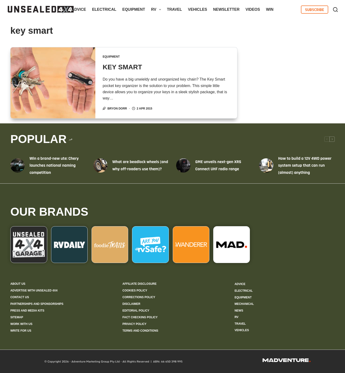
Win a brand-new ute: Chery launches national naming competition (54, 165)
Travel (174, 9)
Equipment (133, 9)
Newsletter (226, 9)
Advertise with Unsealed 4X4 (34, 290)
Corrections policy (138, 297)
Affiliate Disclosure (139, 283)
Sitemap (16, 317)
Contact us (19, 297)
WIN (269, 9)
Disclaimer (131, 304)
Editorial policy (135, 310)
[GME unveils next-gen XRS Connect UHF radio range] (183, 165)
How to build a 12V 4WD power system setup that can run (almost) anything (305, 165)
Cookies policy (134, 290)
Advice (79, 9)
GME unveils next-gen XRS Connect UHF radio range (218, 165)
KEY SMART (122, 67)
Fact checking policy (140, 317)
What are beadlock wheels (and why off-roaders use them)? (140, 165)
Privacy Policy (134, 324)
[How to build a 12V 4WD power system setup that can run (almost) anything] (266, 165)
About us (17, 283)
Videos (253, 9)
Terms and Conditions (140, 330)
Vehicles (197, 9)
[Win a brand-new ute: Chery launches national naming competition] (17, 165)
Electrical (104, 9)
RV (157, 9)
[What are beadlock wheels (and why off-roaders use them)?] (100, 165)
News (239, 310)
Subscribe (314, 9)
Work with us (21, 324)
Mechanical (244, 304)
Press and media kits (27, 310)
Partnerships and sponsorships (36, 304)
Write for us (20, 330)
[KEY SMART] (53, 82)
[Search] (335, 9)
